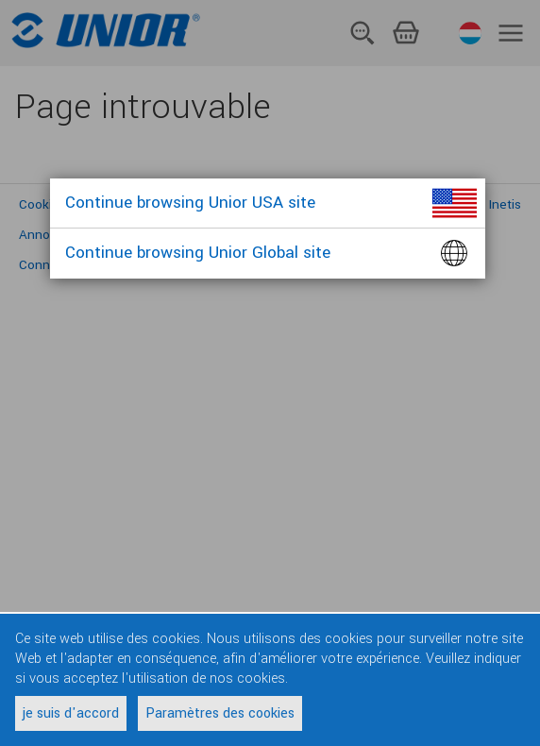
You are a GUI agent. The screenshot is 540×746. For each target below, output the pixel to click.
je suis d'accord (71, 713)
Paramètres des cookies (220, 713)
